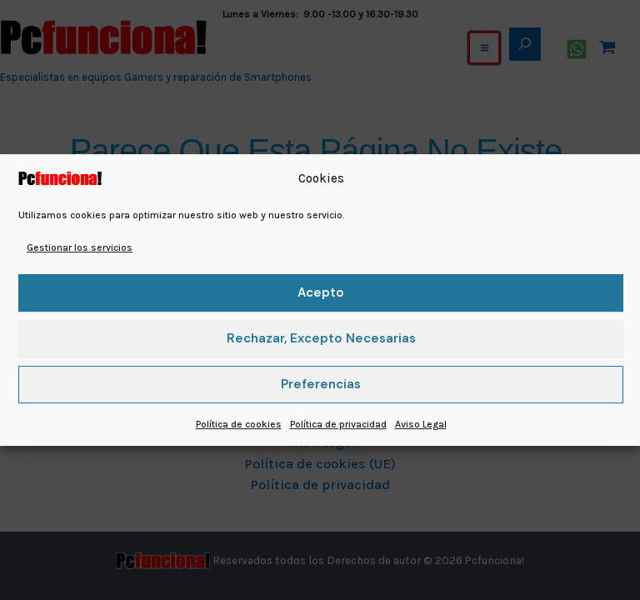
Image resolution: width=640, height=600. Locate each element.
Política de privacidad (338, 424)
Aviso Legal (421, 424)
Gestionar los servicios (79, 247)
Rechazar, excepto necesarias (321, 338)
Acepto (321, 292)
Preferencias (321, 384)
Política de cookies (239, 424)
